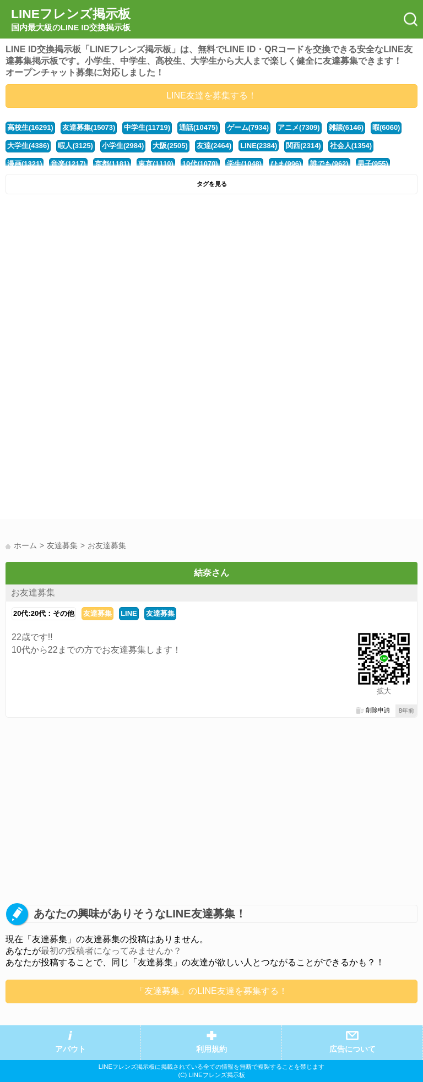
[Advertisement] (211, 282)
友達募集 (97, 613)
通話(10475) (198, 127)
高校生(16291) (30, 127)
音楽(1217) (68, 164)
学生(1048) (244, 164)
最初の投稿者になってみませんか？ (111, 950)
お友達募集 (33, 592)
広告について (352, 1049)
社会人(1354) (351, 145)
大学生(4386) (28, 145)
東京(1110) (155, 164)
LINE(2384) (258, 145)
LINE (129, 613)
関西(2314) (303, 145)
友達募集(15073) (89, 127)
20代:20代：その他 (43, 613)
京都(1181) (112, 164)
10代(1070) (200, 164)
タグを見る (212, 184)
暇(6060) (386, 127)
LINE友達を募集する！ (211, 95)
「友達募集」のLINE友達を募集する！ (211, 991)
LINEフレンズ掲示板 (71, 20)
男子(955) (372, 164)
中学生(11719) (147, 127)
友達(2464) (214, 145)
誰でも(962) (329, 164)
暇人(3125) (75, 145)
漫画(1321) (24, 164)
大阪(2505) (170, 145)
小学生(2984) (123, 145)
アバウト (70, 1049)
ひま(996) (285, 164)
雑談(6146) (346, 127)
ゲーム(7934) (248, 127)
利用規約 (211, 1049)
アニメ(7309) (298, 127)
